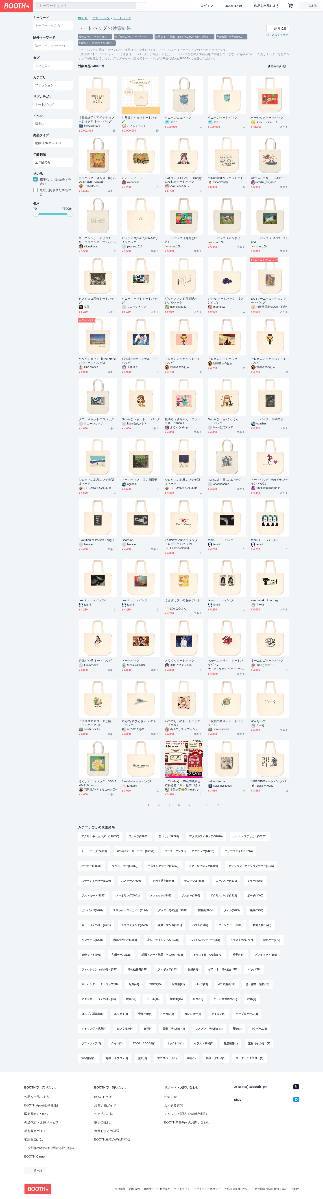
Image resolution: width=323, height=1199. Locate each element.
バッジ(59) (254, 969)
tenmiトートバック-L (264, 540)
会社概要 (120, 1189)
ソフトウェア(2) (91, 1043)
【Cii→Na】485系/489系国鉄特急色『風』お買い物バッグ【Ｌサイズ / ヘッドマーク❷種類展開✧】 (184, 783)
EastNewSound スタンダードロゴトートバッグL (183, 541)
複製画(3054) (206, 910)
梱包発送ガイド (35, 1131)
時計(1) (191, 1058)
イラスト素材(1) (203, 1043)
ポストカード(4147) (93, 895)
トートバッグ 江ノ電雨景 (139, 479)
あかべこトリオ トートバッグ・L (225, 662)
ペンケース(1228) (92, 939)
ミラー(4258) (255, 880)
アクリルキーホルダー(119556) (100, 836)
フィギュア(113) (167, 969)
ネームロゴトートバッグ (267, 660)
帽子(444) (238, 954)
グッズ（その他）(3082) (172, 910)
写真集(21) (178, 984)
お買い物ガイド (105, 1105)
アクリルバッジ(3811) (223, 895)
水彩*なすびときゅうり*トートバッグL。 (140, 723)
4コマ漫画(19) (226, 984)
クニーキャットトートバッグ (139, 300)
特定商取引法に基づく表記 (271, 1189)
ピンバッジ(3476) (92, 910)
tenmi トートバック (134, 600)
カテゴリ (39, 77)
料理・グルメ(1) (215, 1058)
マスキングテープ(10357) (163, 866)
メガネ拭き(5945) (163, 880)
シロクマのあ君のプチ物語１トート (182, 481)
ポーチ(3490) (255, 895)
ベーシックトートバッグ (267, 117)
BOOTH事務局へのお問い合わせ (187, 1122)
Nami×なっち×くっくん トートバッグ (226, 421)
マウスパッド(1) (167, 1058)
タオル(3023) (232, 910)
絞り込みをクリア (277, 35)
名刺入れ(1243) (262, 925)
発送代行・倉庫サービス (41, 1122)
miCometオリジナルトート (225, 178)
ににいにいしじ (132, 178)
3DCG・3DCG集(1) (144, 1043)
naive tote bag (217, 781)
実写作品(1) (88, 1058)
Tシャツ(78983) (138, 836)
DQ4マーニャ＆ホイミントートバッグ (268, 300)
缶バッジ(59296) (169, 836)
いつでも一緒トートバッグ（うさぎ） (182, 723)
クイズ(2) (117, 1043)
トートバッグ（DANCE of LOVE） (269, 240)
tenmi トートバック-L (222, 540)
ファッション (101, 18)
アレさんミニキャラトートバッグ (182, 360)
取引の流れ (102, 1122)
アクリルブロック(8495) (203, 866)
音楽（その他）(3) (174, 1028)
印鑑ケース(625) (121, 954)
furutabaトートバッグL (137, 781)
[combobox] (85, 5)
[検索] (131, 6)
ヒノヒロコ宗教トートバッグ (96, 300)
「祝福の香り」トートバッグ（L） (225, 723)
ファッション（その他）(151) (99, 969)
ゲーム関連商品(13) (225, 999)
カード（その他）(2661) (96, 925)
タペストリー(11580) (124, 866)
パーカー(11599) (91, 866)
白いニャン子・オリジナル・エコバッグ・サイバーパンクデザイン (96, 240)
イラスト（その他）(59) (222, 969)
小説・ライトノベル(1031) (163, 939)
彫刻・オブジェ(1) (117, 1058)
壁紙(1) (142, 1058)
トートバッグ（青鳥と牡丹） (181, 240)
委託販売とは (33, 1139)
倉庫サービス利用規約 (157, 1189)
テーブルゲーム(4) (247, 1013)
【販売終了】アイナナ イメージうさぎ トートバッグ (97, 119)
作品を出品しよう (266, 5)
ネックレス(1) (175, 1043)
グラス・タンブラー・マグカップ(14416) (189, 851)
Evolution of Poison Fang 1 (96, 540)
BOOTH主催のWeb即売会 (112, 1139)
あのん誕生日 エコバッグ (224, 479)
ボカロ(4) (168, 1013)
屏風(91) (193, 969)
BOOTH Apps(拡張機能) (41, 1105)
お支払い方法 (103, 1114)
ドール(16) (153, 999)
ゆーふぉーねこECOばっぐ (269, 178)
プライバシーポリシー (207, 1189)
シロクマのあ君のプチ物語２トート (96, 481)
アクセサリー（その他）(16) (98, 999)
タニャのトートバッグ (222, 117)
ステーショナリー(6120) (96, 880)
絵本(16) (131, 999)
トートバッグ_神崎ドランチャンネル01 (269, 481)
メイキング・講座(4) (93, 1028)
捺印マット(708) (91, 954)
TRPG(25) (155, 984)
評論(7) (251, 999)
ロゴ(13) (198, 999)
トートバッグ (122, 18)
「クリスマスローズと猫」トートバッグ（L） (96, 723)
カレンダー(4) (192, 1013)
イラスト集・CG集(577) (207, 954)
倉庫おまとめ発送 (106, 1131)
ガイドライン (182, 1189)
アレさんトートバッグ (222, 359)
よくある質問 (173, 1105)
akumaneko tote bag (264, 600)
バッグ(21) (201, 984)
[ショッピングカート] (291, 6)
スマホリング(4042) (128, 895)
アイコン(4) (218, 1013)
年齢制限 (39, 154)
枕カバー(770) (271, 939)
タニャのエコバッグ (178, 117)
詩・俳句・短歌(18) (257, 984)
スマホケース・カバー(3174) (130, 910)
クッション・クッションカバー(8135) (251, 866)
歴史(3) (237, 1028)
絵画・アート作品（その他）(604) (162, 954)
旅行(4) (148, 1028)
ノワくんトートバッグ (179, 660)
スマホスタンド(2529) (134, 925)
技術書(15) (176, 999)
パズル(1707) (200, 925)
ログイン (206, 5)
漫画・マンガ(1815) (170, 925)
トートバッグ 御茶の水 (267, 419)
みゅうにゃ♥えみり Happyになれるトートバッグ (183, 179)
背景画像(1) (231, 1043)
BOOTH (83, 18)
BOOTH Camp (34, 1156)
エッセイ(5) (121, 1013)
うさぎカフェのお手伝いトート (182, 602)
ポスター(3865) (190, 895)
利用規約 (134, 1189)
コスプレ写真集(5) (92, 1013)
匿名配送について (36, 1114)
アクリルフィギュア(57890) (206, 836)
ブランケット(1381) (230, 925)
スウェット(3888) (160, 895)
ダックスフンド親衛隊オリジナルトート (182, 300)
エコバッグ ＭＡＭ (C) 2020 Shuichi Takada (97, 179)
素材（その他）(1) (259, 1043)
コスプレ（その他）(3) (209, 1028)
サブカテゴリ (42, 96)
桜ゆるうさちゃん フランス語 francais (182, 421)
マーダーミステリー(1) (249, 1058)
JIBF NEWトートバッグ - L (269, 781)
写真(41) (134, 984)
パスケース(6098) (131, 880)
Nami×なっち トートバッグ (141, 419)
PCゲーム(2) (259, 1028)
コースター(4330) (226, 880)
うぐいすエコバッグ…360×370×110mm (97, 783)
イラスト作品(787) (241, 939)
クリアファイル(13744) (239, 851)
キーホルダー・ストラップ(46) (99, 984)
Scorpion (127, 540)
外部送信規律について (237, 1189)
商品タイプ (41, 135)
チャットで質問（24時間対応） (186, 1114)
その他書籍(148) (137, 969)
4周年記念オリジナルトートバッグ (140, 360)
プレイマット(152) (266, 954)
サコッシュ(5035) (194, 880)
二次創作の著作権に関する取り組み (49, 1148)
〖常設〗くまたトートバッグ (139, 119)
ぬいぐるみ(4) (125, 1028)
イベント (39, 115)
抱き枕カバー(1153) (125, 939)
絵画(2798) (256, 910)
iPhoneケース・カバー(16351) (135, 851)
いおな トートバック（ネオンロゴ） (226, 300)
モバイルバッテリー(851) (205, 939)
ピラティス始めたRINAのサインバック (140, 240)
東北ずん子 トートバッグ (95, 660)
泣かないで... (259, 721)
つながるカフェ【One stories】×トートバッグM (97, 360)
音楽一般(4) (145, 1013)
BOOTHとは (233, 5)
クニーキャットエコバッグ (96, 419)
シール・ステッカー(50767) (249, 836)
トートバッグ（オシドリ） (225, 238)
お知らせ (170, 1097)
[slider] (36, 213)
